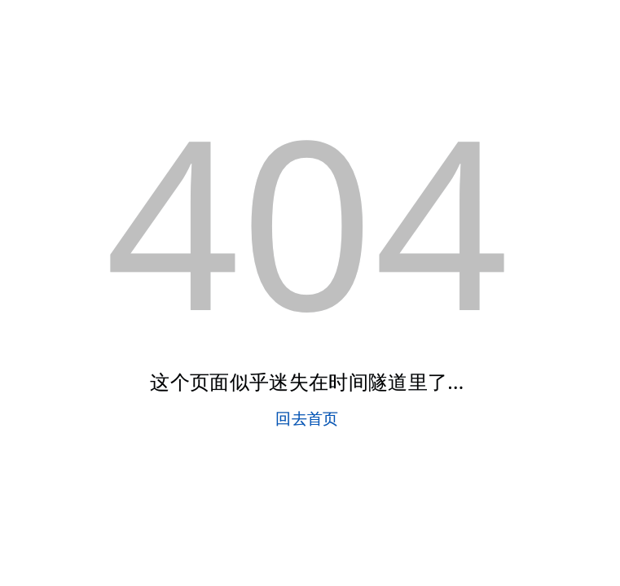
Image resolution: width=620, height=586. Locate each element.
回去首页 (306, 418)
